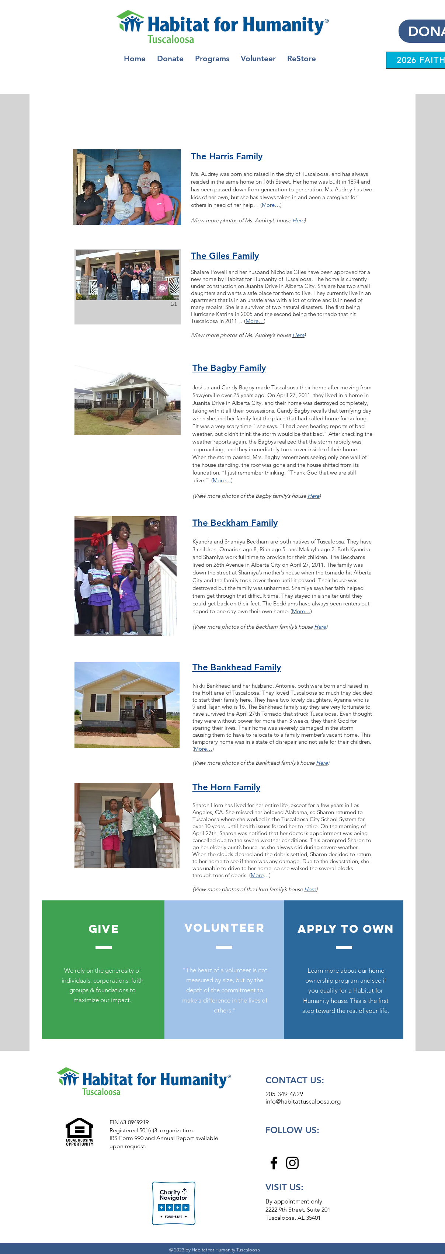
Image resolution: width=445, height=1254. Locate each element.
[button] (212, 58)
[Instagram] (292, 1162)
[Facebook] (273, 1162)
